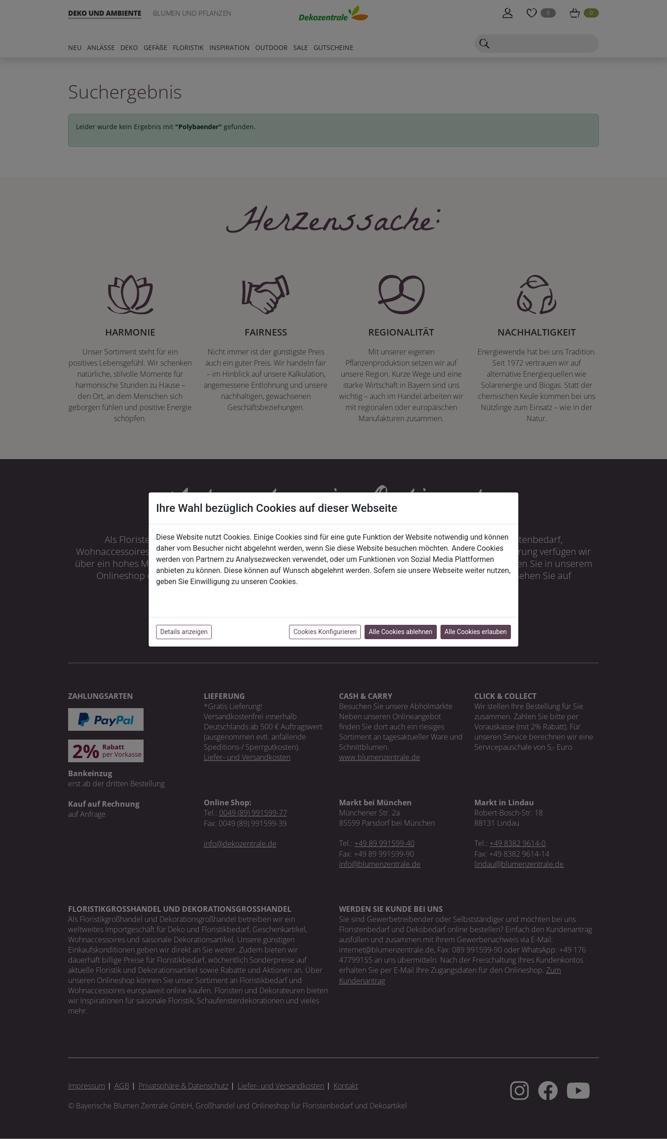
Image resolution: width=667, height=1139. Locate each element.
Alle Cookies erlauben (476, 631)
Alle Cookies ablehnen (400, 631)
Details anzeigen (184, 631)
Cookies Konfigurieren (325, 631)
